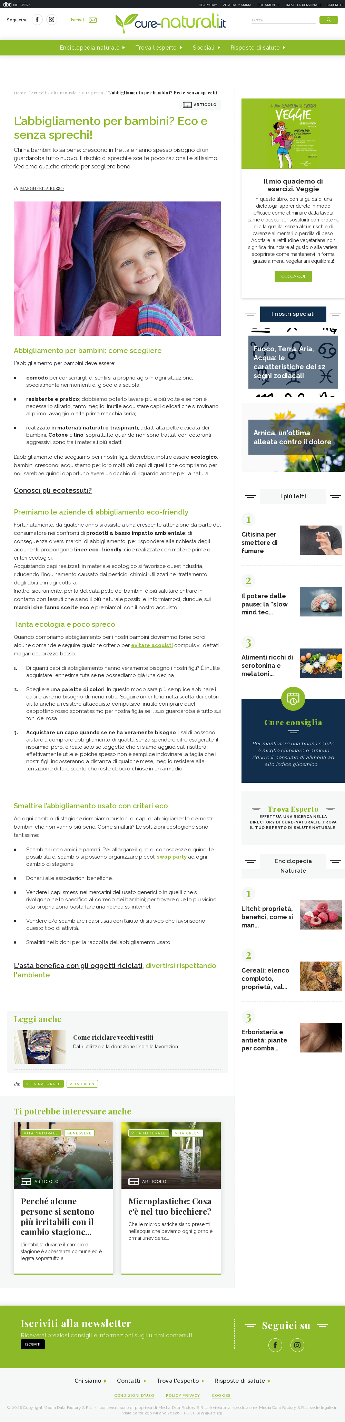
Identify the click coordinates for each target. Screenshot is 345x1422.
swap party (172, 856)
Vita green (82, 1083)
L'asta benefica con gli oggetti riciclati (78, 965)
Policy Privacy (183, 1395)
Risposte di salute (255, 47)
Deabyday (208, 5)
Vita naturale (43, 1083)
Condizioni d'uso (134, 1395)
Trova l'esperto (156, 47)
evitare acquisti (152, 645)
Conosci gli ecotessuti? (53, 490)
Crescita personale (303, 5)
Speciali (204, 47)
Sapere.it (335, 5)
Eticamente (268, 5)
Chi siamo (87, 1380)
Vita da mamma (237, 5)
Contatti (128, 1380)
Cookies (221, 1395)
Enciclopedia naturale (90, 47)
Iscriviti (84, 20)
